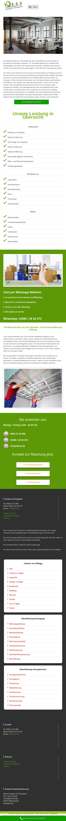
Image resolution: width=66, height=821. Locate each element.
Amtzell (12, 599)
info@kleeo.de (14, 508)
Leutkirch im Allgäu (16, 573)
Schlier (11, 608)
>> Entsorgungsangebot (33, 465)
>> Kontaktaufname (33, 473)
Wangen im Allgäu (16, 582)
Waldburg (13, 591)
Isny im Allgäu (14, 604)
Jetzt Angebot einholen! (31, 102)
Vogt (11, 569)
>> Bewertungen (33, 482)
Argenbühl (13, 577)
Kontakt (6, 518)
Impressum (54, 814)
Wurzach (12, 595)
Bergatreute (13, 586)
